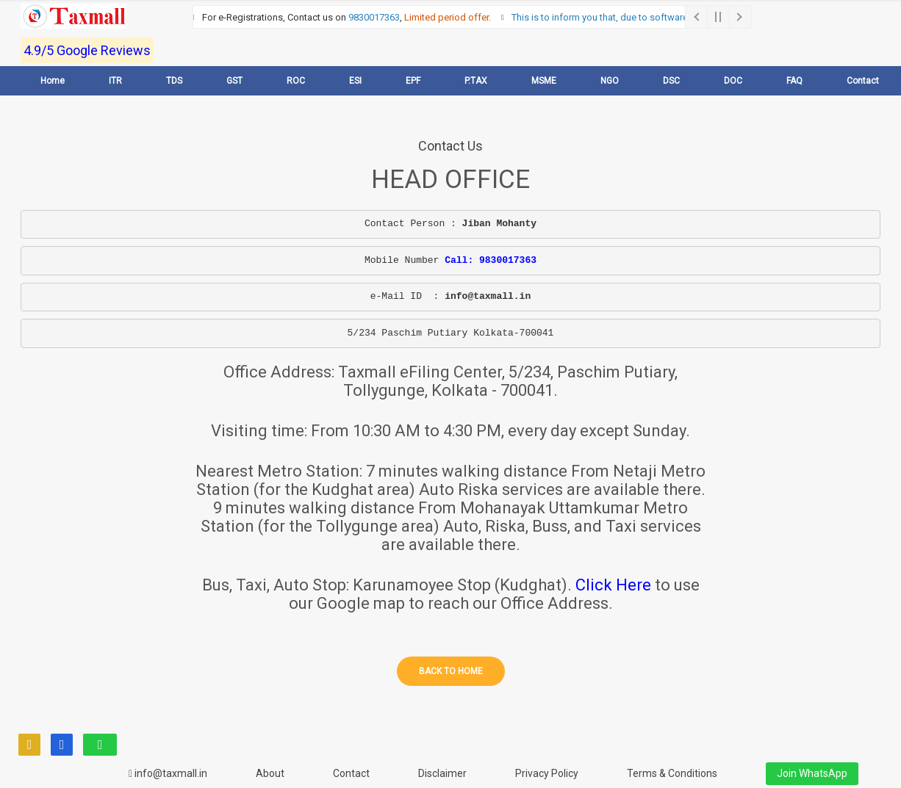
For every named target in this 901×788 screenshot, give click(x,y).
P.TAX (475, 81)
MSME (543, 81)
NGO (609, 81)
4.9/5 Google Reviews (87, 50)
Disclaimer (442, 773)
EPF (413, 81)
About (270, 773)
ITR (115, 81)
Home (52, 81)
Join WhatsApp (812, 773)
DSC (671, 81)
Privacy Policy (546, 773)
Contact (863, 81)
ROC (296, 81)
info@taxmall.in (168, 773)
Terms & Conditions (672, 773)
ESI (355, 81)
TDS (174, 81)
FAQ (794, 81)
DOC (733, 81)
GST (234, 81)
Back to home (451, 671)
